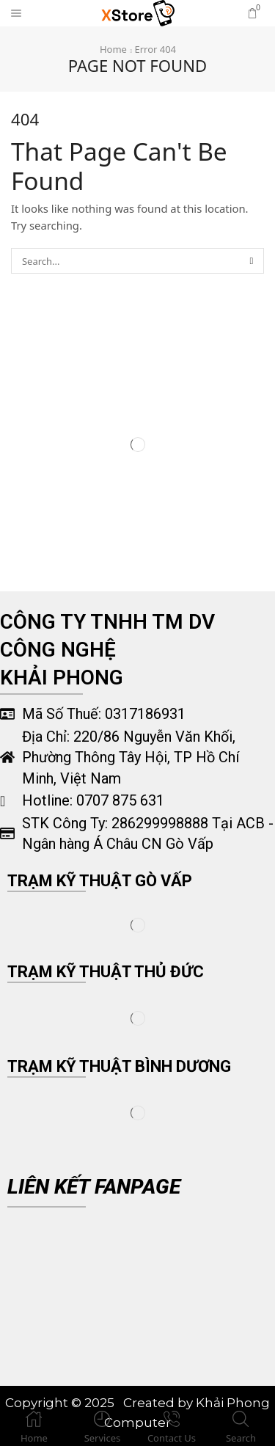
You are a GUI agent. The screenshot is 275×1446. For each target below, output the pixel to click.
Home (113, 49)
